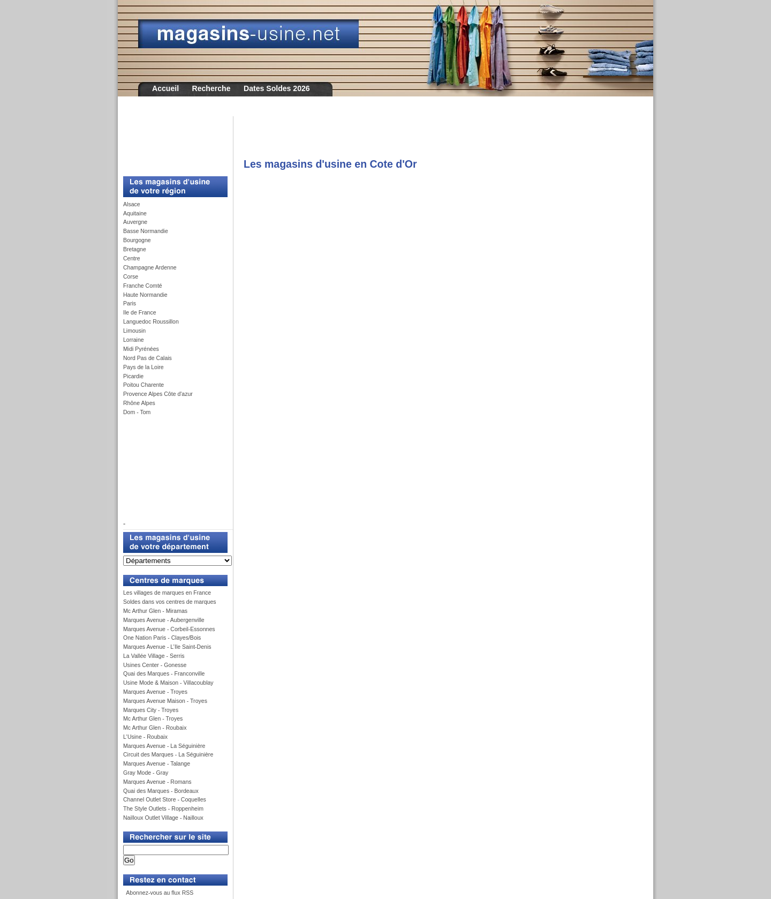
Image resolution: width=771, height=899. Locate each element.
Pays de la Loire (143, 367)
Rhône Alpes (139, 403)
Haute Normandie (145, 294)
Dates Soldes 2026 (277, 88)
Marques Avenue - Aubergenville (164, 620)
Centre (131, 258)
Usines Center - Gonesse (154, 665)
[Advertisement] (171, 140)
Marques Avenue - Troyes (155, 691)
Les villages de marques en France (167, 592)
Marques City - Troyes (150, 710)
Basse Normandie (145, 231)
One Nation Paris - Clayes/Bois (162, 637)
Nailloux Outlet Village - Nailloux (163, 817)
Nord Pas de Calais (147, 358)
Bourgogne (137, 240)
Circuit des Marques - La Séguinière (168, 754)
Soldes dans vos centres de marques (169, 601)
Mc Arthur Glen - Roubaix (154, 727)
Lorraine (133, 339)
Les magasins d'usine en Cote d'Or (330, 164)
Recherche (211, 88)
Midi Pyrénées (141, 349)
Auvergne (135, 222)
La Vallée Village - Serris (154, 656)
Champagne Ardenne (150, 267)
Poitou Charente (143, 384)
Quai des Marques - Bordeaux (161, 791)
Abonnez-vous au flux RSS (159, 892)
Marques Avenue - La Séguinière (164, 746)
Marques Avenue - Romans (157, 781)
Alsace (131, 204)
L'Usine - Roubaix (145, 736)
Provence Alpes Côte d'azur (158, 394)
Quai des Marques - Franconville (164, 673)
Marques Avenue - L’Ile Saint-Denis (167, 646)
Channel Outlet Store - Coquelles (164, 799)
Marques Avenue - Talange (156, 763)
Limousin (134, 330)
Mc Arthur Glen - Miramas (155, 611)
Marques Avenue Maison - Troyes (165, 701)
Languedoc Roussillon (151, 321)
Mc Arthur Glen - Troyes (153, 718)
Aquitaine (135, 213)
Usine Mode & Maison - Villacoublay (168, 682)
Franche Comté (142, 285)
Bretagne (134, 249)
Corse (130, 276)
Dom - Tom (136, 412)
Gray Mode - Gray (145, 772)
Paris (129, 303)
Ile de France (139, 312)
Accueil (165, 88)
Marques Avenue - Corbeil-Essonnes (169, 629)
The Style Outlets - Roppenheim (163, 808)
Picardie (133, 376)
